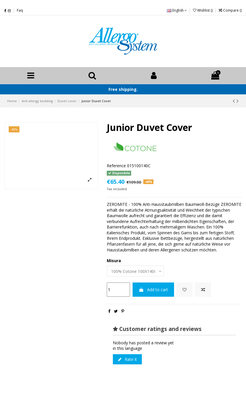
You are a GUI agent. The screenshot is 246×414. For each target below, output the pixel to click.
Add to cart (153, 289)
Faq (20, 10)
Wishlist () (203, 10)
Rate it (127, 359)
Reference (116, 165)
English (177, 10)
